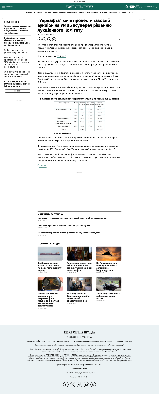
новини (29, 13)
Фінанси (82, 13)
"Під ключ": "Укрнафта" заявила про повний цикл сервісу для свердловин (73, 218)
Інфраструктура (59, 13)
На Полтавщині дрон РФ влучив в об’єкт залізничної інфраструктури (107, 267)
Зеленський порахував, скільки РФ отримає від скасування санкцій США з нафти (79, 267)
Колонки (47, 13)
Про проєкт (46, 341)
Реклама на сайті (33, 341)
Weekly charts (127, 13)
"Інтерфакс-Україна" (88, 349)
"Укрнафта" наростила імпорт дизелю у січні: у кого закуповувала (69, 233)
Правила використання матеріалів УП (91, 341)
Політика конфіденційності (64, 341)
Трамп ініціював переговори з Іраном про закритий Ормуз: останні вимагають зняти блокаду (17, 29)
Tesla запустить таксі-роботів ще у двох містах (108, 296)
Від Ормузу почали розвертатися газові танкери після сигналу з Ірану (49, 267)
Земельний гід (114, 13)
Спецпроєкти (92, 13)
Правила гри (72, 13)
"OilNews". (61, 56)
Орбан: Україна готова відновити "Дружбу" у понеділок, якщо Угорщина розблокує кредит (17, 41)
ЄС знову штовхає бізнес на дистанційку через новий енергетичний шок (78, 297)
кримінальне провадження (94, 146)
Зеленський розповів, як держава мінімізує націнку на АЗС (65, 225)
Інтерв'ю (103, 13)
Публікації (38, 13)
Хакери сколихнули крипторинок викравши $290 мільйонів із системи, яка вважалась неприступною (49, 299)
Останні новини (11, 22)
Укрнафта (42, 166)
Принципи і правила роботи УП (119, 341)
